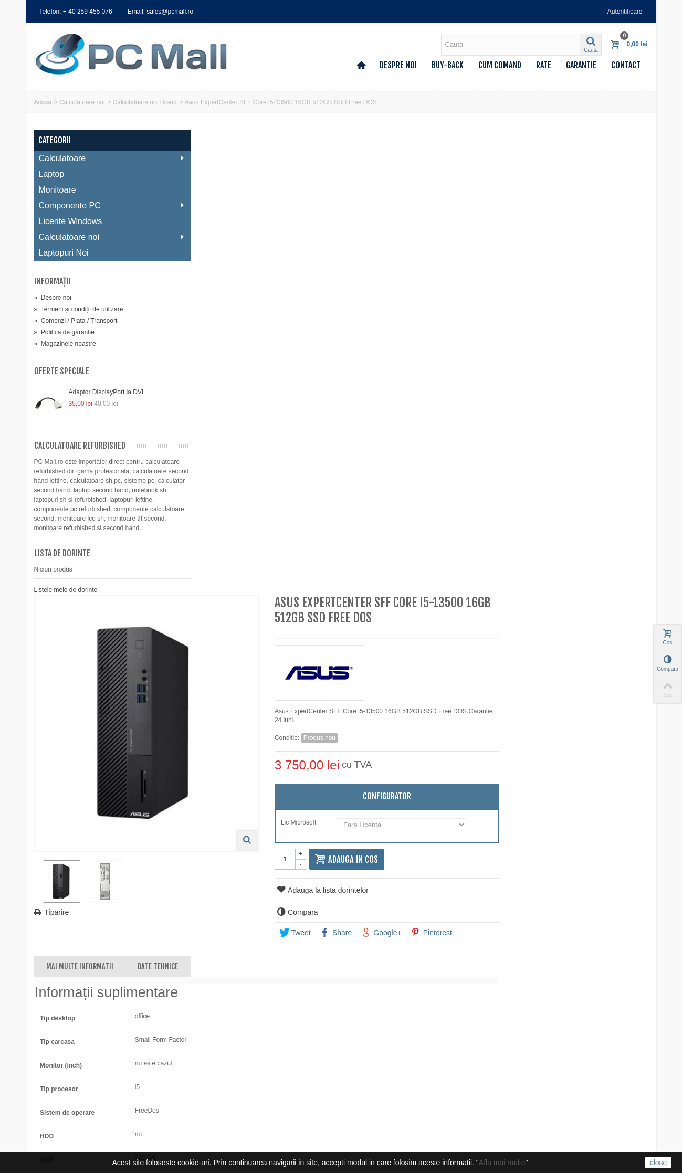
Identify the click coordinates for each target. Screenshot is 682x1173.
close (658, 1162)
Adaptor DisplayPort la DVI (106, 392)
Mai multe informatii (237, 501)
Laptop (52, 174)
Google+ (534, 467)
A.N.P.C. (207, 1122)
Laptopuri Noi (64, 252)
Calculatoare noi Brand (145, 102)
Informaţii (52, 281)
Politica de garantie (64, 332)
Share (489, 467)
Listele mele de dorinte (66, 599)
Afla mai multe (502, 1162)
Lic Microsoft (452, 357)
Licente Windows (70, 221)
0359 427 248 (382, 1067)
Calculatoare (105, 158)
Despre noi (398, 65)
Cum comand (499, 65)
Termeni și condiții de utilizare (78, 309)
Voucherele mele (61, 1090)
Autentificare (625, 11)
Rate (543, 65)
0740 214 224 (382, 1081)
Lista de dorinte (62, 562)
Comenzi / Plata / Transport (76, 320)
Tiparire (214, 443)
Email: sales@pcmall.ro (161, 11)
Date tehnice (315, 501)
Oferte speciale (61, 371)
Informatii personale (65, 1080)
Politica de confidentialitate (232, 1090)
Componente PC (105, 205)
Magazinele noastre (65, 343)
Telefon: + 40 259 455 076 (75, 11)
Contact (626, 65)
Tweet (448, 467)
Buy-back (448, 65)
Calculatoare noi (82, 102)
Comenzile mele (60, 1048)
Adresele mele (57, 1069)
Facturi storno (57, 1059)
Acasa (42, 102)
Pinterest (584, 467)
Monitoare (57, 189)
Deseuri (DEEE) (218, 1111)
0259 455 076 (382, 1052)
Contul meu (54, 1038)
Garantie (581, 65)
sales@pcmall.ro (386, 1038)
